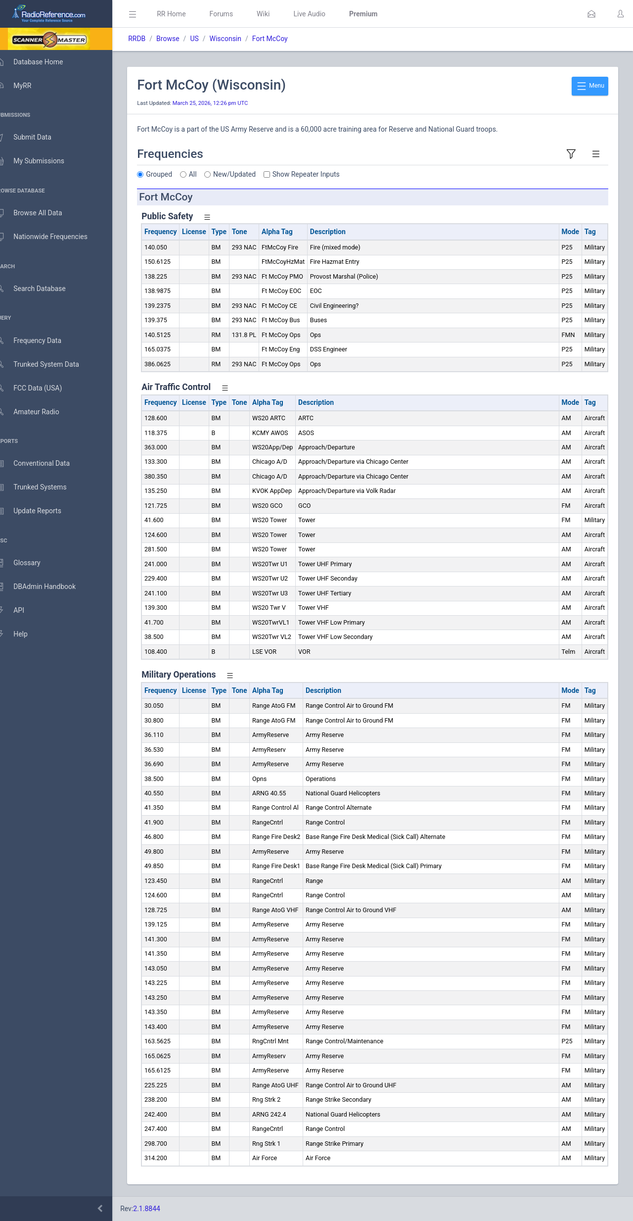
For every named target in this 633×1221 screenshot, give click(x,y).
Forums (235, 14)
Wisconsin (239, 39)
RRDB (151, 39)
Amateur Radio (37, 412)
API (19, 610)
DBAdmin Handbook (45, 587)
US (208, 39)
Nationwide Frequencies (51, 237)
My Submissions (39, 161)
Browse (182, 39)
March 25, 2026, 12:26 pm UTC (225, 103)
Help (21, 634)
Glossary (27, 563)
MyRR (22, 85)
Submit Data (33, 137)
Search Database (40, 289)
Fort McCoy (284, 39)
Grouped (173, 174)
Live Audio (324, 14)
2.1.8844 (161, 1209)
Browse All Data (38, 213)
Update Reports (38, 511)
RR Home (185, 14)
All (207, 174)
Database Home (38, 61)
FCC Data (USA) (38, 388)
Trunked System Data (46, 364)
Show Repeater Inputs (320, 174)
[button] (591, 14)
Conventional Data (42, 463)
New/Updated (248, 174)
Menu (590, 86)
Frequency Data (38, 341)
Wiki (277, 14)
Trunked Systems (40, 487)
